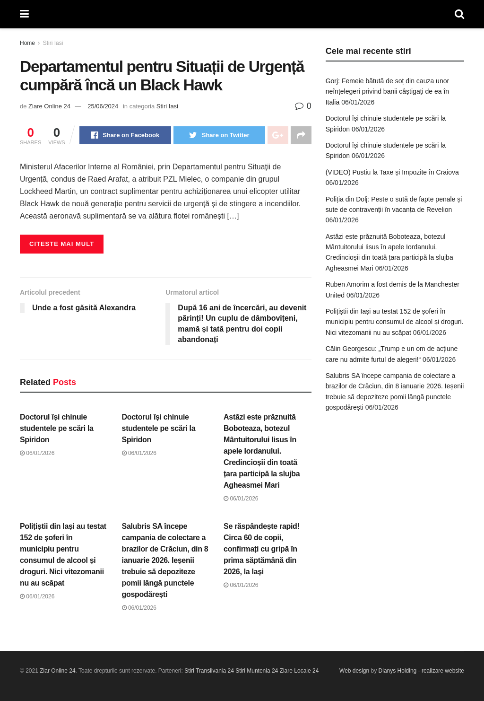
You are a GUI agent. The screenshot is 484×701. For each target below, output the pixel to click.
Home (27, 43)
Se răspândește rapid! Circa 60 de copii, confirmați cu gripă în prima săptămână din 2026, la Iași (261, 549)
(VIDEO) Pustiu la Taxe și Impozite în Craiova (392, 172)
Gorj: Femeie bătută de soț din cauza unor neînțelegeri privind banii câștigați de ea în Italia (387, 91)
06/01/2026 (37, 453)
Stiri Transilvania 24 (209, 670)
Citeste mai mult (61, 243)
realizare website (443, 670)
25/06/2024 (102, 106)
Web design (354, 670)
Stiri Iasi (53, 43)
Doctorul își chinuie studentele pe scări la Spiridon (57, 428)
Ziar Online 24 (57, 670)
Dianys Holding (398, 670)
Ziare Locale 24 (299, 670)
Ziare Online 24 (49, 106)
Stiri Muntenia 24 (256, 670)
